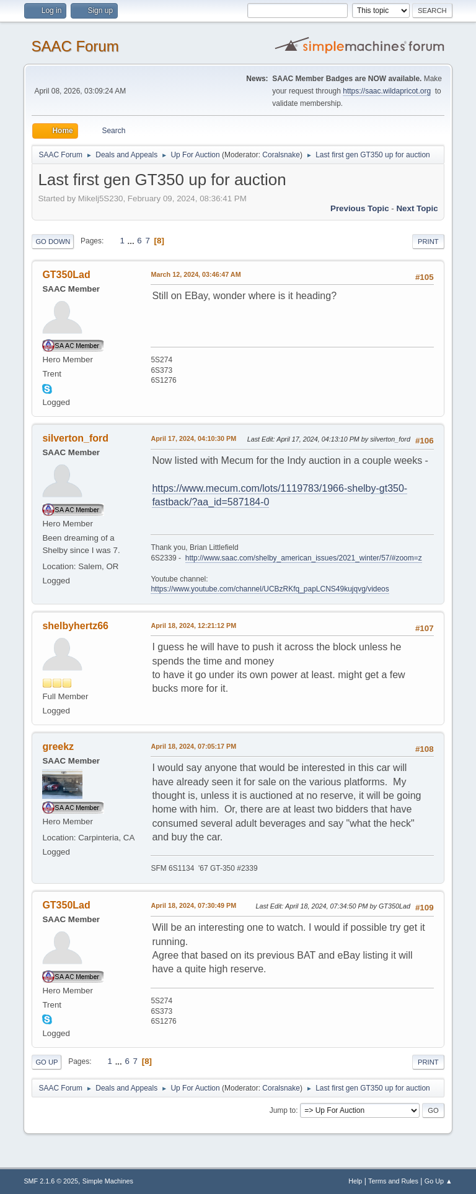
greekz (58, 746)
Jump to (283, 1110)
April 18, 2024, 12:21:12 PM (193, 625)
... (132, 240)
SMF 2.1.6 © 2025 (51, 1181)
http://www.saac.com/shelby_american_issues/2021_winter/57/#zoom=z (303, 558)
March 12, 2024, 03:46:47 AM (195, 274)
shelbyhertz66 (75, 626)
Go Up (46, 1062)
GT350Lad (66, 274)
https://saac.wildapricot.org (387, 91)
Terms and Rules (393, 1181)
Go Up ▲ (438, 1181)
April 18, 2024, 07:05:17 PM (193, 746)
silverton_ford (75, 438)
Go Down (52, 241)
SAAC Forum (74, 46)
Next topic (417, 208)
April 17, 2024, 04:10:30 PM (193, 438)
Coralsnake (281, 154)
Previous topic (359, 208)
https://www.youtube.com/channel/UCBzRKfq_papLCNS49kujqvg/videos (270, 589)
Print (428, 241)
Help (355, 1181)
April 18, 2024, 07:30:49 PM (193, 905)
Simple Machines (107, 1181)
